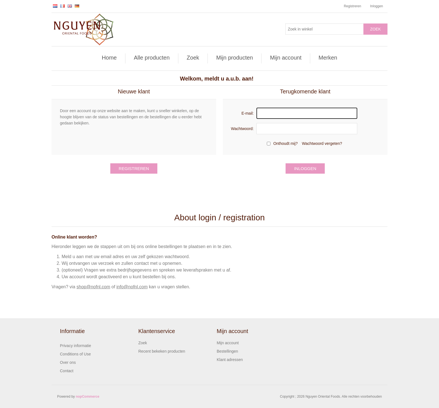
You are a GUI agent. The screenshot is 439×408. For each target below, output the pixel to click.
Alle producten (152, 58)
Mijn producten (234, 58)
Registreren (352, 6)
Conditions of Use (75, 354)
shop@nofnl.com (93, 286)
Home (109, 58)
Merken (328, 58)
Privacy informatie (75, 345)
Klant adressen (230, 359)
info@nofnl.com (132, 286)
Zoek (375, 29)
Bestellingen (227, 351)
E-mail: (247, 113)
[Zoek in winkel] (324, 29)
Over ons (68, 362)
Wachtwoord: (242, 128)
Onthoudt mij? (285, 143)
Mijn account (285, 58)
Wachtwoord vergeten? (322, 143)
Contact (66, 371)
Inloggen (376, 6)
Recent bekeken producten (161, 351)
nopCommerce (87, 396)
